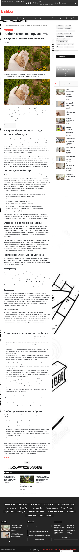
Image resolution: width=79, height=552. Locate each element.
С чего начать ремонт (58, 18)
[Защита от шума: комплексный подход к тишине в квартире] (60, 104)
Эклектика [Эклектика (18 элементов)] (70, 44)
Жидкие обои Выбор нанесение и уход (70, 112)
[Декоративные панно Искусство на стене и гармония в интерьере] (60, 167)
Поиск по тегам (19, 1)
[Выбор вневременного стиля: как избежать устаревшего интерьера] (60, 92)
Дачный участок (19, 25)
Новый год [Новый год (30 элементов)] (59, 33)
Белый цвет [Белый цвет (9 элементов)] (68, 25)
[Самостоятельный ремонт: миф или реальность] (60, 160)
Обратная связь (53, 549)
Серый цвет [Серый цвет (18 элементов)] (59, 38)
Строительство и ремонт (9, 18)
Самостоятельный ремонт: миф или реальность (70, 159)
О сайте (59, 549)
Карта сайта (45, 549)
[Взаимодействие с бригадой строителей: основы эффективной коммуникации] (60, 130)
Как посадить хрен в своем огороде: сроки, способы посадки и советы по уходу (27, 486)
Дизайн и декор (21, 18)
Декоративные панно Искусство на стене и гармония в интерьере (70, 169)
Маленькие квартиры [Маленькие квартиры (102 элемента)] (61, 31)
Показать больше (13, 541)
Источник (6, 457)
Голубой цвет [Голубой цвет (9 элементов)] (60, 28)
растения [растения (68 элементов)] (71, 46)
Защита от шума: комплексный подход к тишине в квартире (17, 534)
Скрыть (13, 124)
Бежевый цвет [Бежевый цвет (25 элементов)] (60, 25)
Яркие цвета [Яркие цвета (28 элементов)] (59, 46)
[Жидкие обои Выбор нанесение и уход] (60, 113)
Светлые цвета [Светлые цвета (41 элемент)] (60, 36)
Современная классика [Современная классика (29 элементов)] (62, 41)
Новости (29, 18)
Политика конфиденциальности (69, 549)
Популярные (63, 84)
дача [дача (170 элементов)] (66, 46)
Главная (6, 25)
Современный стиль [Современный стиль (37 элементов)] (61, 44)
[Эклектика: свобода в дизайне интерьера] (60, 121)
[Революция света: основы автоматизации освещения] (60, 142)
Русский (63, 551)
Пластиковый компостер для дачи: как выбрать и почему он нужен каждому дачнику (59, 529)
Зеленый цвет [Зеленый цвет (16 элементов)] (68, 28)
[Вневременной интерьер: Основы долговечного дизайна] (60, 178)
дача (27, 462)
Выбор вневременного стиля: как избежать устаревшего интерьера (17, 527)
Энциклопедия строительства (42, 18)
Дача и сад (69, 18)
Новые (56, 84)
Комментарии (73, 84)
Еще (74, 18)
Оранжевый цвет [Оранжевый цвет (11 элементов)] (67, 33)
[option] (66, 68)
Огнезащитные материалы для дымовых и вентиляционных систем (71, 529)
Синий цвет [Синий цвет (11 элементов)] (66, 38)
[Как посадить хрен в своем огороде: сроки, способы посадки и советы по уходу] (27, 479)
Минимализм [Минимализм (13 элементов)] (71, 31)
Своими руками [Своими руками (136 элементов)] (69, 36)
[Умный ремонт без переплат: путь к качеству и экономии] (60, 151)
